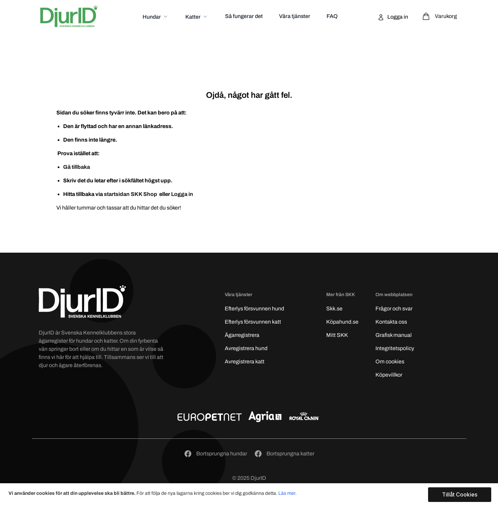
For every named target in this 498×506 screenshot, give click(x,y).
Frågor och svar (393, 308)
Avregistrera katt (244, 361)
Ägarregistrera (242, 335)
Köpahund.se (342, 322)
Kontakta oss (391, 322)
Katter (193, 17)
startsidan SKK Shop (131, 194)
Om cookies (389, 361)
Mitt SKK (337, 335)
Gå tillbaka (76, 167)
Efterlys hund (254, 308)
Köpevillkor (388, 375)
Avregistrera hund (246, 348)
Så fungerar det (244, 16)
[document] (249, 494)
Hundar (152, 17)
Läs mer (286, 493)
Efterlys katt (253, 322)
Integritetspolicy (394, 348)
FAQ (332, 16)
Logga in (397, 17)
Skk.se (334, 308)
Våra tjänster (294, 16)
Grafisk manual (393, 335)
